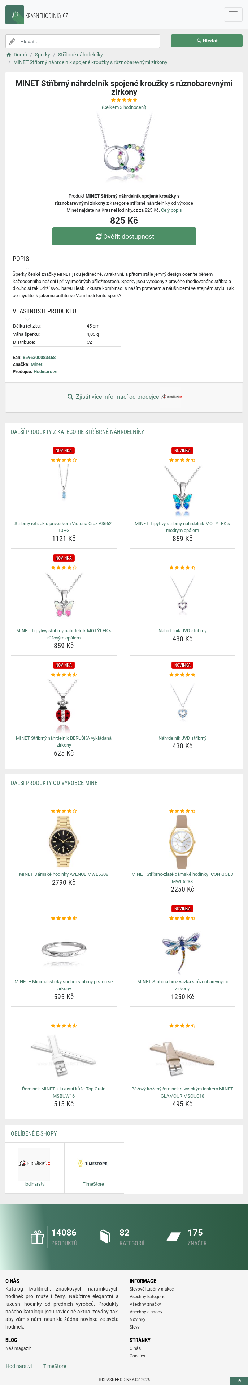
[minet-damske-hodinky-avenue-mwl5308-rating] (64, 811)
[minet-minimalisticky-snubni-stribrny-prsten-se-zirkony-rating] (64, 918)
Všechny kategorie (147, 1296)
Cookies (137, 1356)
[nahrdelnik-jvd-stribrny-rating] (182, 567)
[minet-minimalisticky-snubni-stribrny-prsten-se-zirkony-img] (64, 949)
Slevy (135, 1327)
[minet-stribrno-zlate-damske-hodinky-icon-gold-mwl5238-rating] (182, 811)
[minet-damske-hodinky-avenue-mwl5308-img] (64, 842)
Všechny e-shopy (146, 1311)
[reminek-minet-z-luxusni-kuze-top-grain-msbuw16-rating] (64, 1026)
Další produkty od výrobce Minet (55, 783)
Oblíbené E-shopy (34, 1133)
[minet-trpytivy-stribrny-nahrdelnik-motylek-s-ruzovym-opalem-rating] (64, 567)
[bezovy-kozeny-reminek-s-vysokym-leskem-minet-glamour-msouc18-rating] (182, 1026)
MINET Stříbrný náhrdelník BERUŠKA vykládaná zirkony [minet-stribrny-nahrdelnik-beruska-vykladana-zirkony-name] (64, 741)
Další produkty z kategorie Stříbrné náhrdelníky (77, 431)
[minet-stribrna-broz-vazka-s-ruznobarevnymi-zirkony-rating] (182, 918)
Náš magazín (18, 1348)
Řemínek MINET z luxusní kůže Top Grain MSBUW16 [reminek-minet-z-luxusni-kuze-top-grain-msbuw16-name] (63, 1092)
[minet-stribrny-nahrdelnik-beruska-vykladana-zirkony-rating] (64, 675)
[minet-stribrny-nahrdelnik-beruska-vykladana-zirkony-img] (64, 706)
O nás (135, 1348)
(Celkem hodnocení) (124, 107)
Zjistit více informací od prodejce (124, 397)
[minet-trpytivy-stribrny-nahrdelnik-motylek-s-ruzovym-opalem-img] (64, 598)
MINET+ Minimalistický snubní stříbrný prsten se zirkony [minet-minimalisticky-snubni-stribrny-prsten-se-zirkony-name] (63, 985)
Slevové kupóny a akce (152, 1289)
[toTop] (239, 1381)
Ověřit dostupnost (124, 236)
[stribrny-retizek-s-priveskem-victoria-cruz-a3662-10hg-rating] (64, 460)
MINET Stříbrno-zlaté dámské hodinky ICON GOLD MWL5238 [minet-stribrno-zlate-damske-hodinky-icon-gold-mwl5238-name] (182, 877)
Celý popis (171, 210)
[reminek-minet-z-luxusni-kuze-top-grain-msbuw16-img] (64, 1056)
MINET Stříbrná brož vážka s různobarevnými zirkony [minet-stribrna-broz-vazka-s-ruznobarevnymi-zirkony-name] (182, 985)
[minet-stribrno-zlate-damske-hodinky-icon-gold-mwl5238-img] (182, 842)
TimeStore (54, 1366)
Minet (36, 364)
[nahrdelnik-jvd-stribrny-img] (182, 598)
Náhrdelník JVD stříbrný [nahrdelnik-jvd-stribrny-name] (182, 630)
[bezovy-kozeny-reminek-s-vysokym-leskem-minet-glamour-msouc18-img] (182, 1056)
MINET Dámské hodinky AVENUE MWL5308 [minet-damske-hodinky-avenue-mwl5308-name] (63, 874)
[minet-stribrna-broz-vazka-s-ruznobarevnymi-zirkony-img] (182, 949)
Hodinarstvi (45, 371)
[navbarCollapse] (233, 14)
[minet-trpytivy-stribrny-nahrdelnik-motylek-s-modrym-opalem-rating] (182, 460)
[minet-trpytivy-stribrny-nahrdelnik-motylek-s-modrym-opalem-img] (182, 491)
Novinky (137, 1319)
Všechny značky (145, 1304)
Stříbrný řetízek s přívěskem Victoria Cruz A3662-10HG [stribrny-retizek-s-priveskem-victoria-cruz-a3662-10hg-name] (63, 527)
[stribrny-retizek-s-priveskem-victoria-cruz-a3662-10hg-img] (64, 491)
